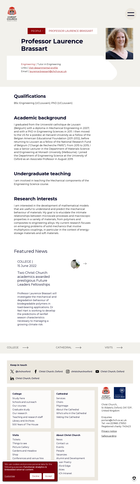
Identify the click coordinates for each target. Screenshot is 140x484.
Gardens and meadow (24, 450)
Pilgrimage (62, 405)
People (36, 30)
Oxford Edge (63, 466)
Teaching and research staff (27, 417)
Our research (19, 413)
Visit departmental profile (43, 67)
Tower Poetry (63, 462)
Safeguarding (108, 436)
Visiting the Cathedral (68, 417)
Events (60, 447)
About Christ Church (68, 435)
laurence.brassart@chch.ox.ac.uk (48, 71)
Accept (48, 476)
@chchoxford (23, 371)
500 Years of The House (25, 424)
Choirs (59, 402)
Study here (18, 398)
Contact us (62, 443)
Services (60, 398)
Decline (35, 476)
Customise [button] (10, 476)
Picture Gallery (20, 447)
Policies (60, 469)
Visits (15, 435)
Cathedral (62, 394)
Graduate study (21, 409)
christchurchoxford (81, 371)
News (59, 439)
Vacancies (61, 454)
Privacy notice (109, 431)
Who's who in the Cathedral (71, 413)
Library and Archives (23, 421)
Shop (15, 454)
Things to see (19, 443)
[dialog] (30, 471)
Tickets (16, 439)
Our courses (19, 405)
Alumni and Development (70, 458)
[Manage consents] (134, 478)
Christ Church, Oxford (51, 371)
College (17, 394)
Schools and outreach (24, 402)
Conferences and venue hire (28, 458)
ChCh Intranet (64, 473)
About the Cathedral (67, 409)
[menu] (131, 14)
